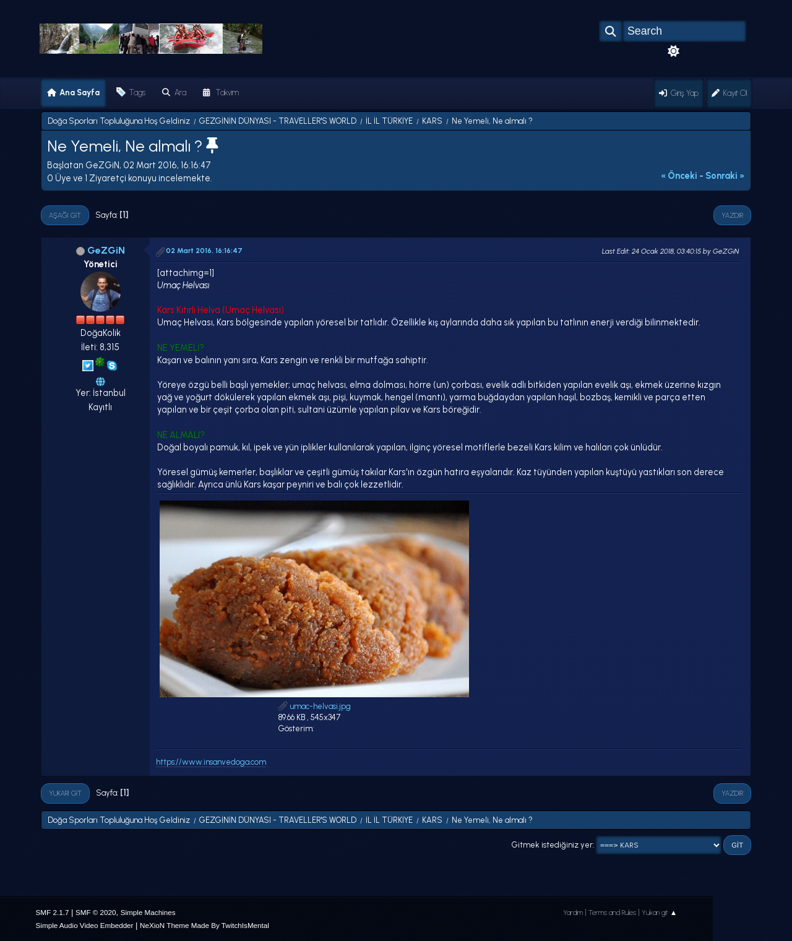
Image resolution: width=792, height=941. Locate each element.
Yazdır (732, 215)
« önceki (679, 175)
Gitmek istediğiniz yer (552, 844)
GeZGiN (106, 250)
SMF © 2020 (95, 912)
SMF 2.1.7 (52, 912)
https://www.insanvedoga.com (211, 762)
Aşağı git (65, 215)
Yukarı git (65, 793)
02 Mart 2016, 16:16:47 (204, 250)
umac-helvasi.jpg (314, 706)
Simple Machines (148, 912)
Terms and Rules (612, 912)
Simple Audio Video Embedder (85, 925)
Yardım (573, 912)
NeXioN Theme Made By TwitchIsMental (204, 925)
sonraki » (725, 175)
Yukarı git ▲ (660, 912)
